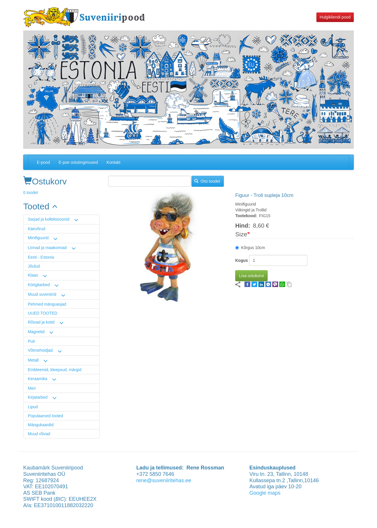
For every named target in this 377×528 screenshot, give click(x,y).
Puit (31, 341)
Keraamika (37, 378)
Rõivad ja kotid (41, 322)
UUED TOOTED (42, 313)
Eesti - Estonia (41, 257)
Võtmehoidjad (40, 350)
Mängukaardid (41, 424)
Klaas (33, 275)
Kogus (241, 260)
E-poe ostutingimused (78, 162)
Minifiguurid (38, 237)
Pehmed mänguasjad (47, 304)
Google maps (264, 493)
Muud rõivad (39, 433)
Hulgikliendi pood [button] (335, 17)
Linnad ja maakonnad (47, 247)
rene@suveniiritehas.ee (163, 480)
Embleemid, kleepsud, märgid (54, 369)
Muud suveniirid (42, 294)
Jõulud (34, 266)
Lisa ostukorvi (251, 275)
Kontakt (113, 162)
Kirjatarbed (38, 397)
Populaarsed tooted (45, 415)
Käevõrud (36, 228)
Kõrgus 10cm (250, 247)
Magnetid (36, 331)
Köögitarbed (39, 284)
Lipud (33, 406)
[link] (61, 206)
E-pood (43, 162)
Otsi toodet (207, 181)
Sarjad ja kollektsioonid (48, 219)
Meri (32, 388)
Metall (33, 360)
